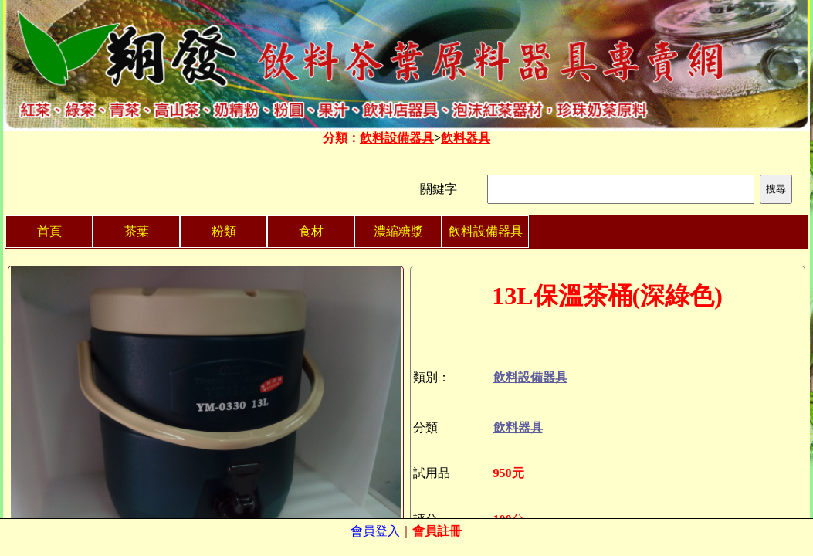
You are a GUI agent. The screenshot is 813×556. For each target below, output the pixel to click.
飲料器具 (465, 137)
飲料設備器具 (397, 137)
